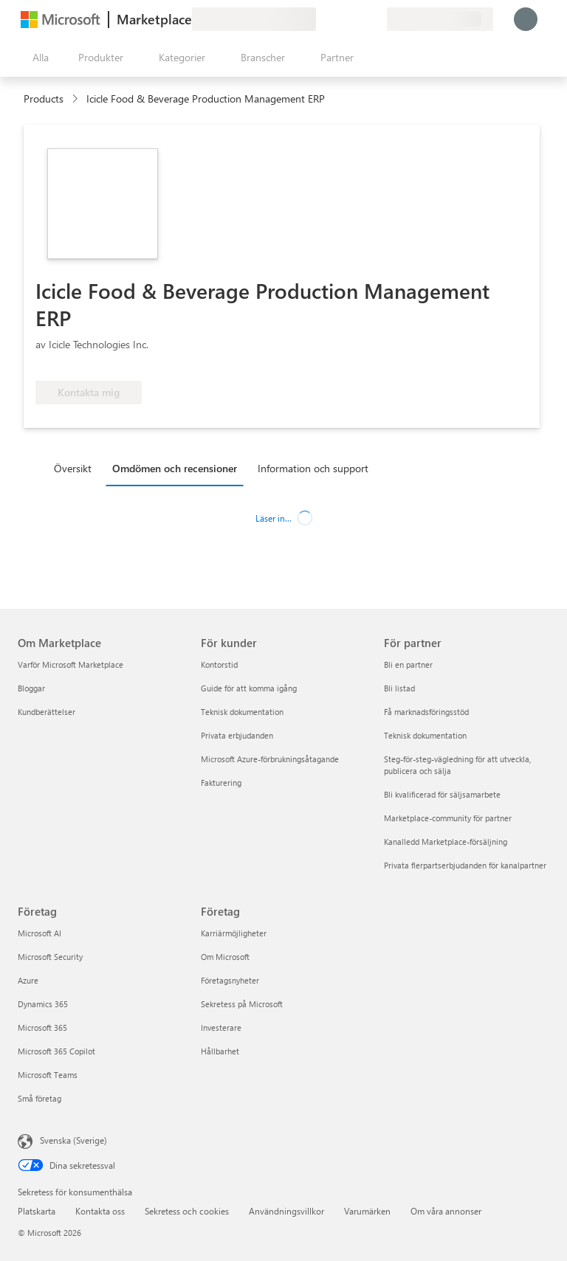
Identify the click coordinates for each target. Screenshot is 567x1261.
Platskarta (36, 1211)
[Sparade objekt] (357, 19)
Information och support (313, 468)
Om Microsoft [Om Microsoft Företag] (225, 956)
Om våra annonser (445, 1211)
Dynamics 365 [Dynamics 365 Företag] (43, 1003)
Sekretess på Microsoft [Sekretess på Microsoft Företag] (242, 1003)
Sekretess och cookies (187, 1211)
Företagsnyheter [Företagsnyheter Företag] (230, 980)
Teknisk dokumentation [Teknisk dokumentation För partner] (425, 735)
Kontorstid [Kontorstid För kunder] (219, 664)
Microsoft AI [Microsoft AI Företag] (39, 933)
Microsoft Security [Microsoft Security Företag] (50, 956)
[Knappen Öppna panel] (38, 57)
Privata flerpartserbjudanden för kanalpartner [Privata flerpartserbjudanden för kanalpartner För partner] (465, 865)
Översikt (73, 468)
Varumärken (367, 1211)
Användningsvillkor (286, 1211)
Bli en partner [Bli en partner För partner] (408, 664)
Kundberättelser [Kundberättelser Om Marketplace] (46, 711)
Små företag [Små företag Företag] (39, 1098)
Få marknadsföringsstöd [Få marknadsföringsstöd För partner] (426, 711)
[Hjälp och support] (340, 19)
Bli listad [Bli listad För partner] (399, 688)
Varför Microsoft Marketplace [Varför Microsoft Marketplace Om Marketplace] (70, 664)
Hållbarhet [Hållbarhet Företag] (220, 1051)
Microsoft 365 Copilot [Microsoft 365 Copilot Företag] (56, 1051)
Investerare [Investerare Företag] (221, 1027)
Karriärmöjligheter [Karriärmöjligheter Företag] (234, 933)
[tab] (76, 468)
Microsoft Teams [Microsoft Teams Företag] (48, 1074)
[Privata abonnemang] (375, 19)
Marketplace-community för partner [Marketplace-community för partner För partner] (448, 817)
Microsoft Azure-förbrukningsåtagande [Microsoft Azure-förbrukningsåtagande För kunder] (270, 758)
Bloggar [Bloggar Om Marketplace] (31, 688)
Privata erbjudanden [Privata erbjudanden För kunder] (237, 735)
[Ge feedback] (322, 19)
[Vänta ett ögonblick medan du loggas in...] (525, 19)
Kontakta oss (100, 1211)
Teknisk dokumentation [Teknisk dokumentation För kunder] (242, 711)
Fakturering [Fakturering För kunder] (221, 782)
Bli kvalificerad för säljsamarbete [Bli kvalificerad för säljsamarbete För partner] (442, 794)
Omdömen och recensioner (174, 468)
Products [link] (43, 98)
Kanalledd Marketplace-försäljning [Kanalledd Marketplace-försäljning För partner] (445, 841)
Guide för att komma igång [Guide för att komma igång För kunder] (249, 688)
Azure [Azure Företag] (28, 980)
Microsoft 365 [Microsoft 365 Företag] (42, 1027)
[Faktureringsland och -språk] (440, 19)
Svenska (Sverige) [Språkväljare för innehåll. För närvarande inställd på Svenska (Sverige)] (73, 1140)
